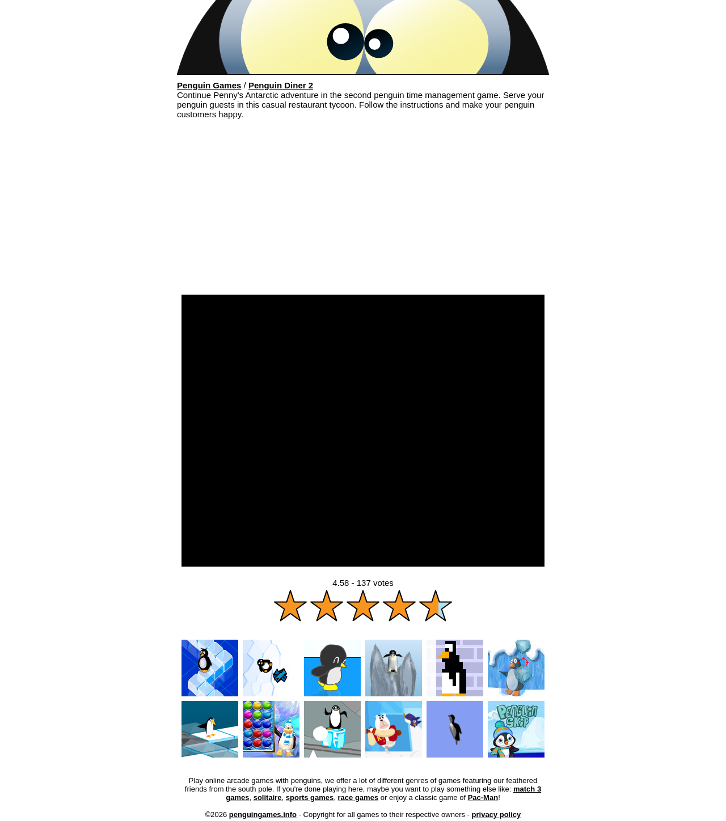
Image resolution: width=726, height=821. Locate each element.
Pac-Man (483, 797)
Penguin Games (209, 85)
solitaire (268, 797)
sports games (310, 797)
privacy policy (496, 814)
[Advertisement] (363, 209)
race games (358, 797)
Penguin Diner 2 (280, 85)
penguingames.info (263, 814)
